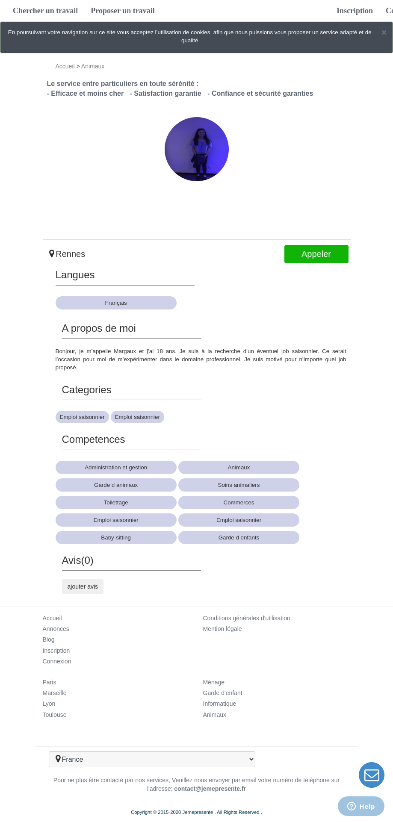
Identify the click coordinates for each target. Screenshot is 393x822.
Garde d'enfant (222, 692)
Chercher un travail (45, 10)
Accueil (65, 66)
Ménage (214, 682)
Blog (49, 639)
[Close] (384, 31)
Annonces (56, 628)
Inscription (355, 10)
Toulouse (55, 714)
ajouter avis (83, 586)
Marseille (55, 692)
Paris (49, 682)
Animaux (92, 66)
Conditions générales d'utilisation (246, 618)
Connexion (57, 661)
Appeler (316, 254)
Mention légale (222, 628)
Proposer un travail (122, 10)
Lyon (49, 703)
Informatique (219, 703)
